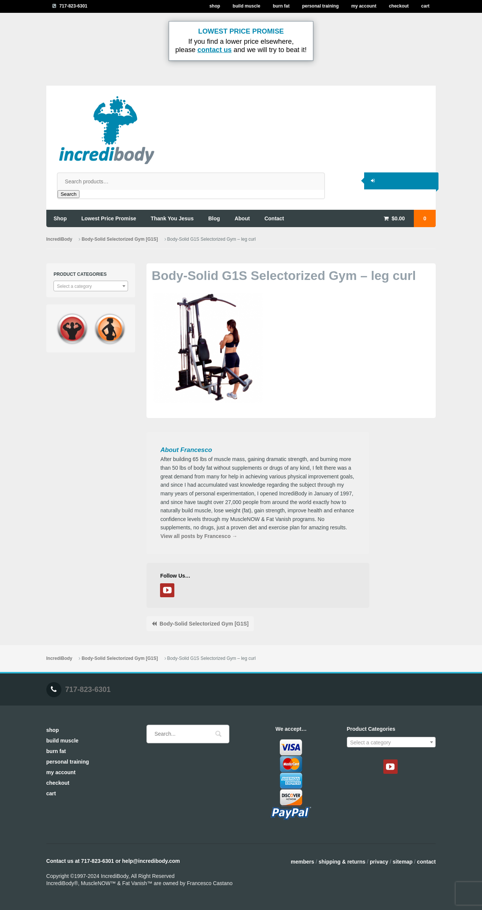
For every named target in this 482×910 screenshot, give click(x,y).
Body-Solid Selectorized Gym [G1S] (120, 239)
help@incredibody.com (151, 861)
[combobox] (90, 286)
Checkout (399, 6)
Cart (425, 6)
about (242, 218)
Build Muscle (246, 6)
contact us (214, 50)
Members (302, 862)
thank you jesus (172, 218)
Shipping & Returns (342, 862)
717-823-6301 (73, 6)
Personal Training (320, 6)
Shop (214, 6)
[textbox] (91, 286)
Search (68, 194)
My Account (364, 6)
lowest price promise (108, 218)
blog (214, 218)
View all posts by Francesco (198, 536)
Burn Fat (281, 6)
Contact (426, 862)
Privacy (379, 862)
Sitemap (403, 862)
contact (274, 218)
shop (60, 218)
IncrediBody (59, 239)
